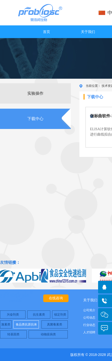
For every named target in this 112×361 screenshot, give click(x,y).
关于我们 (88, 32)
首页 (46, 32)
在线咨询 (56, 298)
